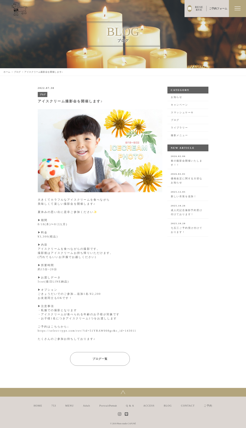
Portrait (108, 405)
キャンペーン (179, 105)
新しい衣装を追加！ (188, 194)
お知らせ (176, 97)
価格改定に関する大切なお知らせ (188, 178)
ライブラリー (179, 127)
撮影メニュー (179, 135)
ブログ (17, 72)
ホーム (6, 72)
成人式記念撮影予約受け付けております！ (188, 210)
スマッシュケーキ (182, 112)
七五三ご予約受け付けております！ (188, 227)
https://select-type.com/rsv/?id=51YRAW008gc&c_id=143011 (87, 330)
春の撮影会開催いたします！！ (188, 160)
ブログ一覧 (99, 358)
